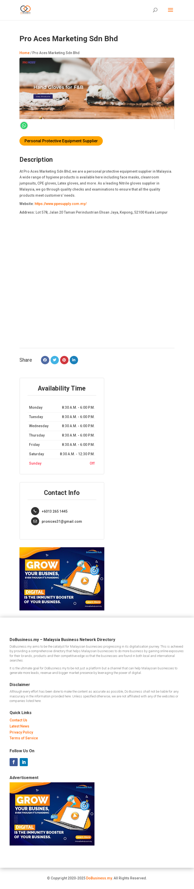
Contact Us (18, 720)
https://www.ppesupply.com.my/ (61, 204)
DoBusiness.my (99, 878)
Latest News (19, 726)
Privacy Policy (21, 732)
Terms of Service (24, 738)
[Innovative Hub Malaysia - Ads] (61, 609)
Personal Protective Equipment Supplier (61, 141)
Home (24, 53)
